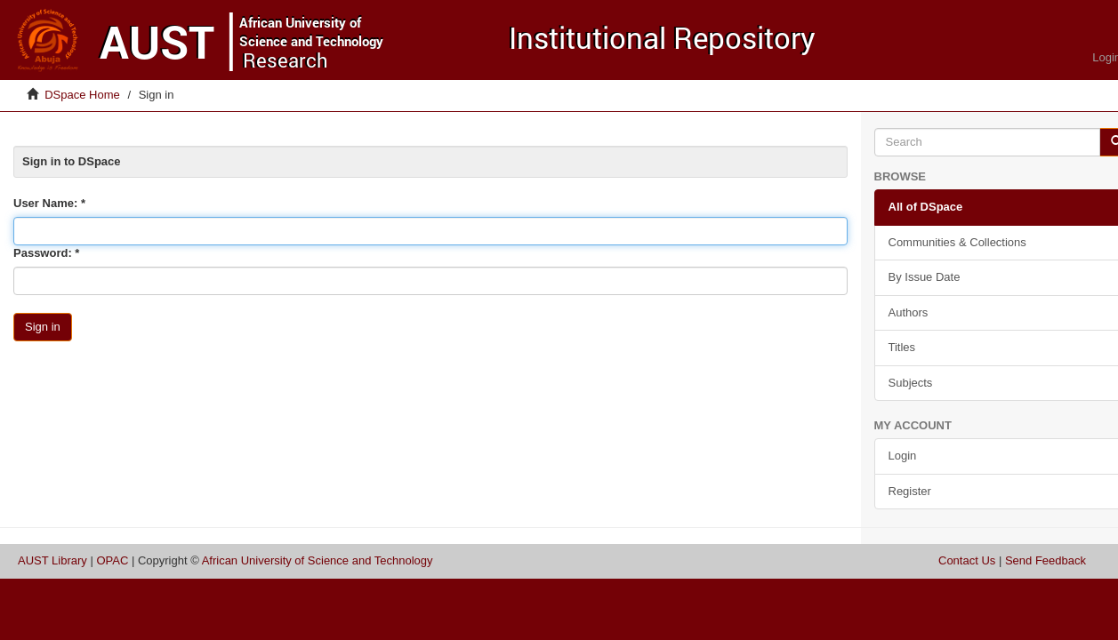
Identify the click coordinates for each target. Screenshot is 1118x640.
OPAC (112, 560)
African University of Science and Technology (317, 560)
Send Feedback (1045, 560)
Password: (44, 253)
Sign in (42, 326)
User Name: (47, 203)
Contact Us (966, 560)
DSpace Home (82, 94)
